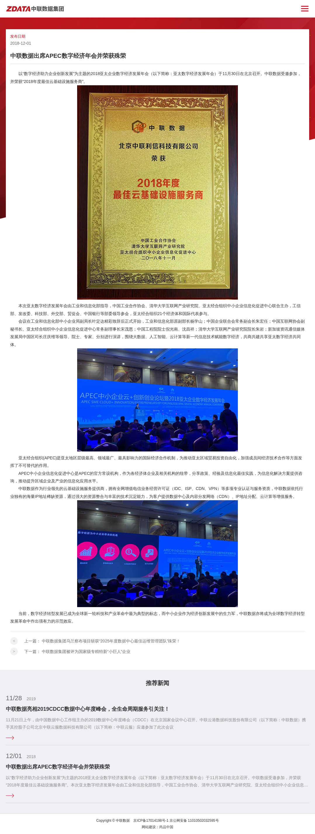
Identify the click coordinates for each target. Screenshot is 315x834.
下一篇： (77, 651)
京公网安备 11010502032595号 (194, 821)
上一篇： (102, 641)
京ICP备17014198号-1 (150, 821)
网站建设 (149, 827)
